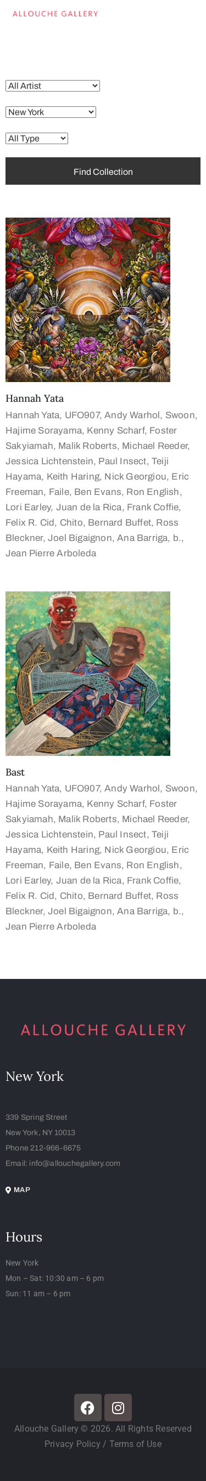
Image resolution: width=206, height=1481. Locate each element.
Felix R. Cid (29, 522)
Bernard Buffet (119, 522)
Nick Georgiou (135, 476)
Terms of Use (135, 1444)
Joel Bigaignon (80, 538)
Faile (59, 492)
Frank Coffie (153, 507)
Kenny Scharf (115, 430)
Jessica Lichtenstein (49, 461)
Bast (15, 772)
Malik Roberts (87, 446)
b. (177, 538)
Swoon (180, 415)
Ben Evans (97, 492)
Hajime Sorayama (43, 430)
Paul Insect (122, 461)
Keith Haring (73, 476)
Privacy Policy (73, 1444)
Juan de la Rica (89, 507)
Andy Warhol (132, 415)
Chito (71, 522)
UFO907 (82, 415)
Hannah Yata (34, 398)
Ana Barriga (142, 538)
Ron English (152, 492)
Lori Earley (28, 507)
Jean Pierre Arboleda (50, 553)
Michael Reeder (154, 446)
